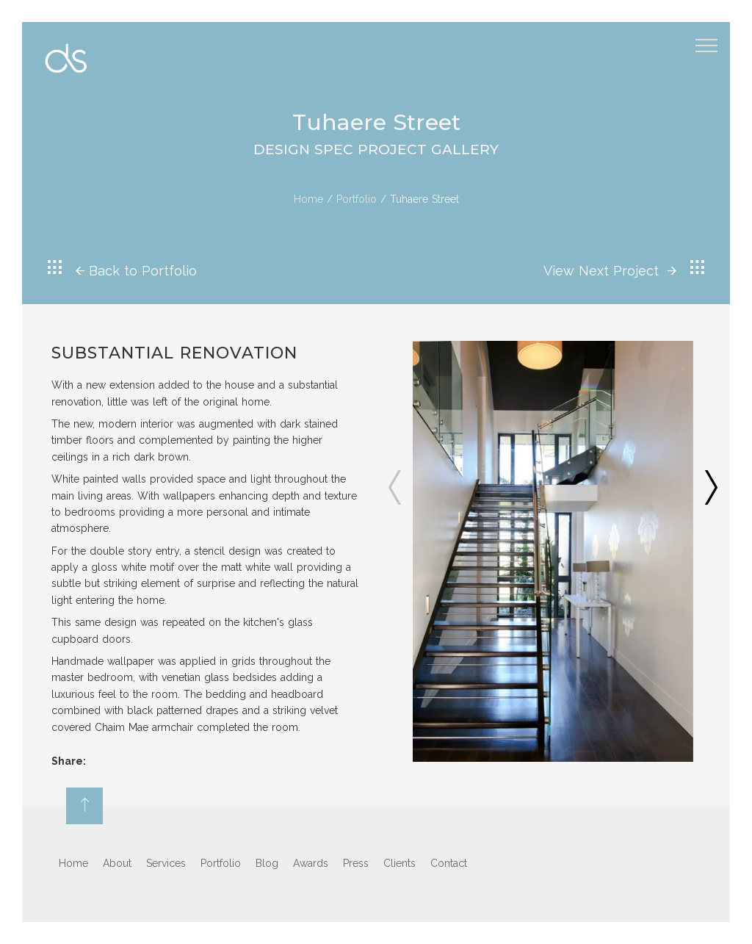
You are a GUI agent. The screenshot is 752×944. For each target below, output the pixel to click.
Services (166, 863)
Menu (709, 39)
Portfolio (356, 199)
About (117, 863)
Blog (267, 863)
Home (308, 199)
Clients (399, 863)
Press (356, 863)
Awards (310, 863)
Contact (448, 863)
